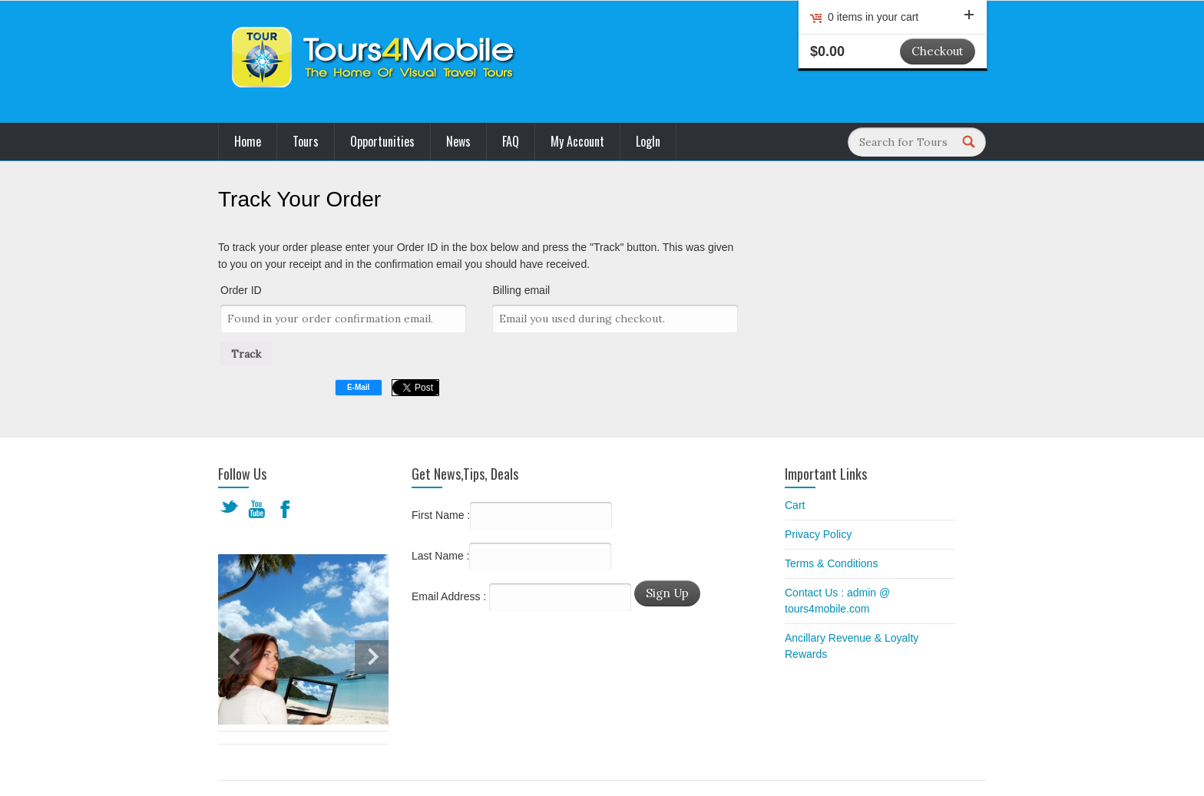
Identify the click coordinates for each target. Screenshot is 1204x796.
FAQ (510, 141)
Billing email (521, 290)
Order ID (241, 290)
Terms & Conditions (831, 563)
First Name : (512, 516)
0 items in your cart (901, 17)
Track (246, 354)
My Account (577, 141)
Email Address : (449, 596)
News (458, 141)
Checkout (937, 51)
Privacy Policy (818, 534)
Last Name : (511, 556)
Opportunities (382, 141)
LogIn (648, 141)
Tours (306, 141)
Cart (795, 505)
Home (247, 141)
